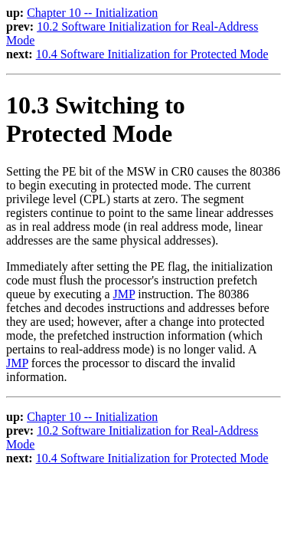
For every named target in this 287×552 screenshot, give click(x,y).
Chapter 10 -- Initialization (92, 12)
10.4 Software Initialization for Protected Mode (152, 54)
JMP (124, 294)
